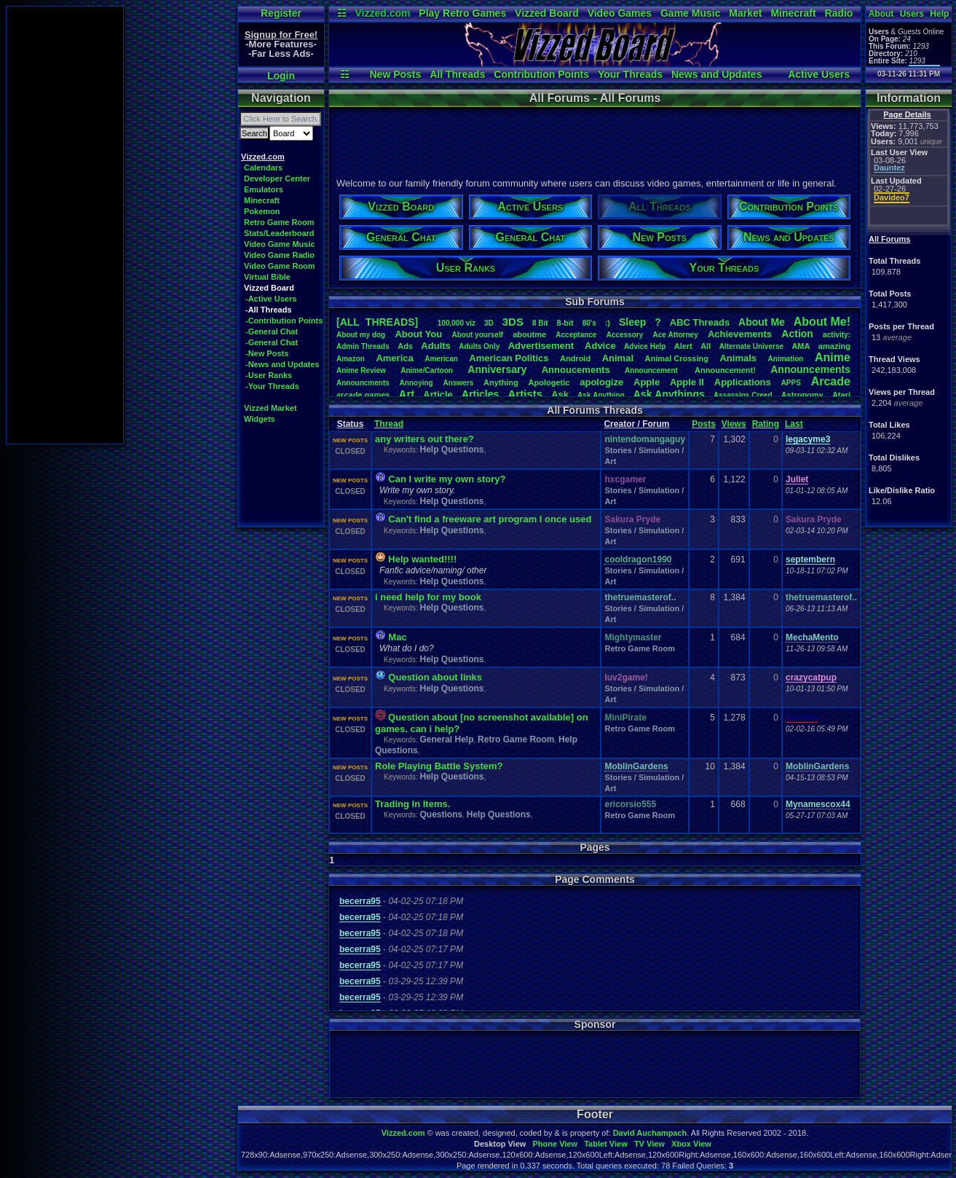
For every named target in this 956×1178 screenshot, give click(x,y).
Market (745, 13)
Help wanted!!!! (422, 559)
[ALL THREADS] (377, 322)
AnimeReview (361, 370)
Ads (405, 346)
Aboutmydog (360, 335)
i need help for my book (428, 597)
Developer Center (277, 178)
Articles (480, 394)
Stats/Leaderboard (279, 233)
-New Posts (266, 353)
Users (912, 14)
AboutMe (761, 322)
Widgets (259, 419)
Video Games (620, 13)
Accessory (625, 335)
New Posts (395, 74)
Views (734, 424)
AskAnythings (669, 394)
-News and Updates (282, 364)
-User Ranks (268, 375)
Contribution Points (541, 74)
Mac (397, 637)
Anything (500, 382)
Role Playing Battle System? (439, 766)
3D (489, 323)
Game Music (690, 13)
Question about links (435, 677)
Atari (841, 394)
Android (575, 358)
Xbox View (691, 1143)
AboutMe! (822, 321)
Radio (839, 13)
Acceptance (576, 335)
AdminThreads (363, 346)
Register (281, 13)
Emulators (263, 189)
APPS (791, 383)
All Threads (457, 74)
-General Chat (271, 331)
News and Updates (716, 74)
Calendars (263, 167)
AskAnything (600, 395)
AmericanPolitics (508, 358)
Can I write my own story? (446, 479)
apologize (601, 382)
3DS (513, 321)
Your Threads (630, 74)
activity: (836, 335)
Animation (786, 359)
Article (437, 394)
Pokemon (262, 211)
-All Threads (268, 309)
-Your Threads (272, 386)
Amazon (350, 359)
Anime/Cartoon (426, 370)
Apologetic (549, 382)
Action (797, 333)
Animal (617, 358)
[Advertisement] (65, 225)
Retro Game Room (279, 222)
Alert (683, 346)
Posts (704, 424)
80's (589, 323)
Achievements (740, 334)
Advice (600, 345)
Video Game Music (279, 244)
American (441, 359)
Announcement (652, 370)
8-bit (565, 322)
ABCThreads (700, 322)
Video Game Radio (279, 255)
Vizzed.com (382, 13)
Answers (458, 383)
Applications (742, 382)
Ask (560, 394)
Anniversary (496, 369)
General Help (446, 739)
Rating (765, 424)
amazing (834, 346)
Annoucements (576, 369)
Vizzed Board (547, 13)
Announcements (810, 369)
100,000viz (456, 323)
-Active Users (270, 298)
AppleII (687, 382)
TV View (649, 1143)
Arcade (830, 381)
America (394, 358)
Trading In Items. (412, 803)
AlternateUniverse (751, 346)
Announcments (363, 383)
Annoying (416, 383)
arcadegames (363, 394)
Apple (646, 382)
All (705, 346)
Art (407, 394)
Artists (524, 394)
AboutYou (418, 334)
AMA (800, 346)
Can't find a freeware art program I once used (489, 519)
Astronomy (802, 394)
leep (632, 322)
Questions (440, 814)
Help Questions (451, 449)
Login (281, 76)
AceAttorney (675, 335)
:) (607, 322)
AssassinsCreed (743, 395)
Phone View (554, 1143)
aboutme (529, 334)
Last (794, 424)
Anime (832, 357)
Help (939, 14)
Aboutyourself (477, 335)
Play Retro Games (462, 13)
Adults (435, 345)
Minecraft (792, 13)
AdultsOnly (479, 346)
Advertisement (542, 345)
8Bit (540, 323)
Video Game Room (279, 266)
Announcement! (725, 370)
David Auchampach (650, 1132)
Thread (388, 424)
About (881, 14)
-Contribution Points (284, 320)
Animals (737, 358)
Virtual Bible (267, 276)
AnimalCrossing (676, 358)
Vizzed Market (270, 408)
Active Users (819, 74)
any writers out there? (424, 438)
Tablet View (606, 1143)
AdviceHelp (644, 346)
